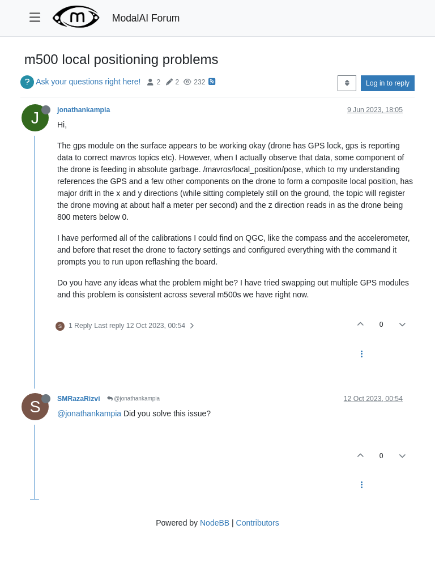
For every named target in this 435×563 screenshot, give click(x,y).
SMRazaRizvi (78, 399)
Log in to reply (388, 83)
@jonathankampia (133, 398)
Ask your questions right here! (88, 81)
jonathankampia (83, 110)
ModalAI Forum (146, 18)
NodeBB (214, 522)
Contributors (257, 522)
